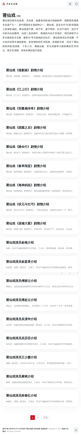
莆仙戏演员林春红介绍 (21, 395)
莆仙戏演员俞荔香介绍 (21, 261)
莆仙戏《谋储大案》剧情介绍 (26, 223)
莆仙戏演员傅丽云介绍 (21, 280)
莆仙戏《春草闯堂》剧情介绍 (26, 166)
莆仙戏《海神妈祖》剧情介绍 (26, 185)
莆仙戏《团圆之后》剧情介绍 (26, 127)
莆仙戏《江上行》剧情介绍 (24, 89)
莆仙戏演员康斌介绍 (20, 376)
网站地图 (29, 429)
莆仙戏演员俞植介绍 (20, 242)
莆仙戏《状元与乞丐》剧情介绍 (27, 204)
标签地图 (37, 429)
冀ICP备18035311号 (10, 429)
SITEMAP (22, 429)
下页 (45, 417)
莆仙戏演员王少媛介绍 (21, 357)
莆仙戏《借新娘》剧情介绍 (24, 70)
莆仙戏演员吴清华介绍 (21, 319)
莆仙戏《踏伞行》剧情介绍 (24, 146)
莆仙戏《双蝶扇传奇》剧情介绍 (27, 108)
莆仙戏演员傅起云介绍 (21, 300)
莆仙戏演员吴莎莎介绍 (21, 338)
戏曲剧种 (44, 429)
